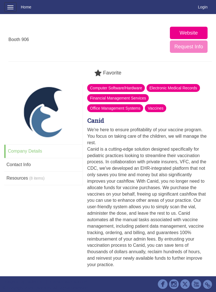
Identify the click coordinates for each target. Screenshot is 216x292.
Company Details (25, 151)
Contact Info (18, 164)
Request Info (188, 46)
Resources (25, 178)
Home (26, 7)
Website (189, 33)
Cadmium (34, 282)
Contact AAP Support (68, 282)
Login (203, 7)
